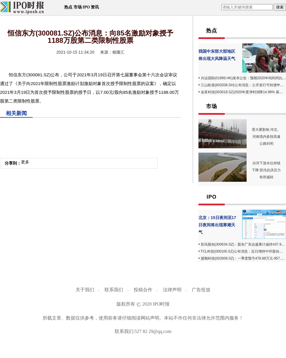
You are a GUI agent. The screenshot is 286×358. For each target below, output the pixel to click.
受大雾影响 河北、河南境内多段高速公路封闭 (266, 137)
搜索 (280, 7)
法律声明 (172, 289)
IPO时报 (161, 303)
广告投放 (201, 289)
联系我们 (113, 289)
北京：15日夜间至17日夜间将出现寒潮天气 (217, 224)
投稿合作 (143, 289)
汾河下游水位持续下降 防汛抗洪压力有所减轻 (266, 170)
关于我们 (85, 289)
